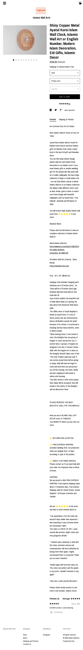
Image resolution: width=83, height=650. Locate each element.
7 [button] (28, 60)
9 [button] (33, 60)
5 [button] (23, 60)
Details (53, 119)
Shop (25, 635)
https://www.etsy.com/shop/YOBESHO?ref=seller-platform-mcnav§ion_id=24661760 (64, 249)
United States (64, 66)
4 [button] (21, 60)
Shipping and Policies (30, 641)
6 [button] (26, 60)
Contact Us (27, 644)
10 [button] (36, 60)
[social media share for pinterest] (61, 110)
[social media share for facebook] (51, 110)
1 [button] (13, 60)
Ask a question (70, 110)
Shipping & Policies (66, 119)
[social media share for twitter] (56, 110)
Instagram (46, 635)
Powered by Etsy (68, 641)
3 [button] (18, 60)
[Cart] (80, 4)
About (25, 638)
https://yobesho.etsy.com (59, 265)
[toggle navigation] (4, 3)
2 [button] (16, 60)
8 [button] (31, 60)
